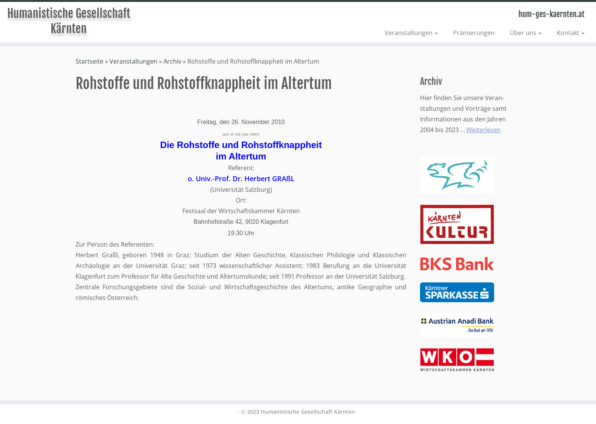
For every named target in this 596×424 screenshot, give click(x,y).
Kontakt (571, 33)
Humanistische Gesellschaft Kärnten (68, 21)
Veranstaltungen (411, 33)
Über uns (526, 33)
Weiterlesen (483, 130)
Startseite (89, 61)
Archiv (172, 61)
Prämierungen (474, 33)
